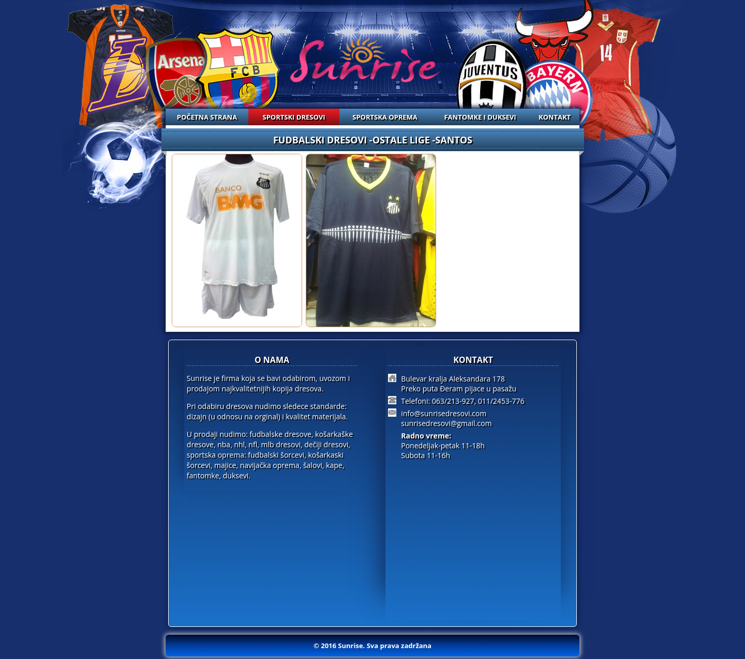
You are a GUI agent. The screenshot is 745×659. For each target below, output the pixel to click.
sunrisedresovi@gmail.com (446, 423)
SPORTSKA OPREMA (385, 117)
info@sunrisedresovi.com (443, 413)
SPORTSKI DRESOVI (294, 117)
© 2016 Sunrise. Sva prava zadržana (372, 645)
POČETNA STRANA (207, 117)
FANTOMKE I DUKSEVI (480, 117)
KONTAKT (555, 117)
